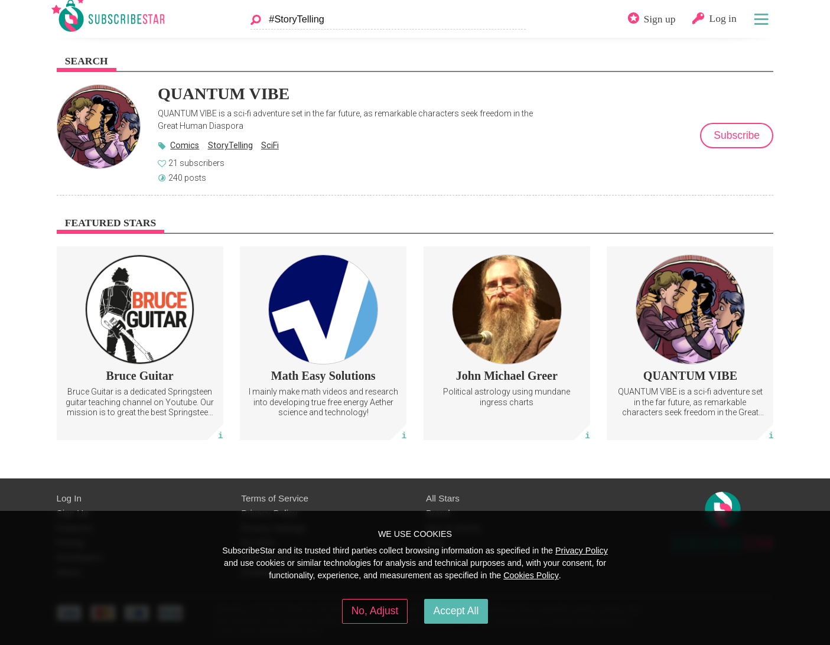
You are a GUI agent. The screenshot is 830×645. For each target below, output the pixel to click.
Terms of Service (274, 498)
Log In (69, 498)
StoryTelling (230, 145)
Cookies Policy (531, 575)
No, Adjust (375, 611)
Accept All (456, 611)
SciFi (270, 145)
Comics (184, 145)
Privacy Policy (581, 550)
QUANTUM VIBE (223, 93)
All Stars (443, 498)
